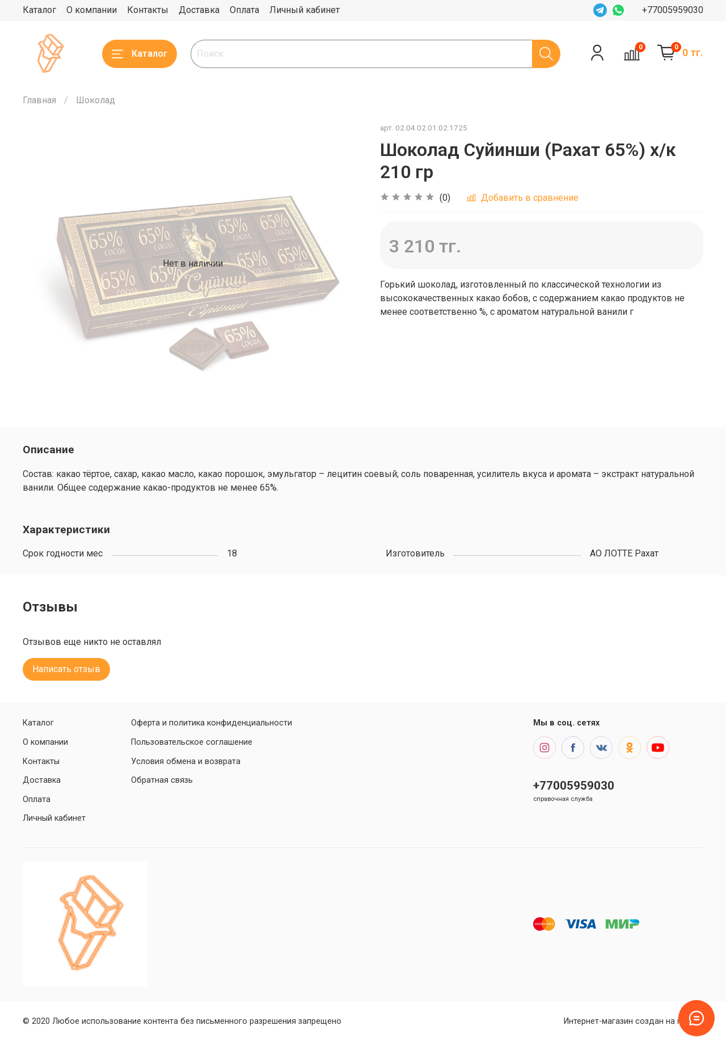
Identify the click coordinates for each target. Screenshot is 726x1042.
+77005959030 (672, 10)
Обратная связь (162, 780)
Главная (39, 100)
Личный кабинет (304, 10)
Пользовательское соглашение (191, 742)
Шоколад (95, 100)
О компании (91, 10)
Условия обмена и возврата (185, 761)
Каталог (39, 10)
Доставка (199, 10)
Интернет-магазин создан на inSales (633, 1021)
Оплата (244, 10)
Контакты (147, 10)
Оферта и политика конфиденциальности (211, 723)
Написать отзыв (66, 669)
